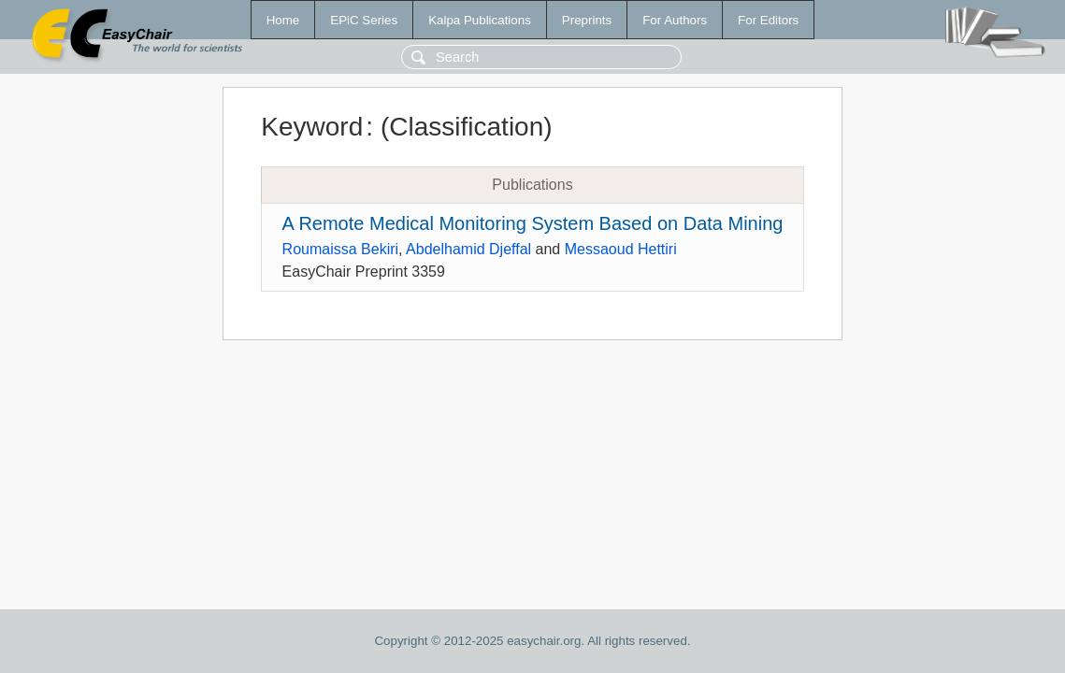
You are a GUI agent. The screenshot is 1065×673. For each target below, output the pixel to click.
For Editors (768, 20)
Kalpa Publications (479, 20)
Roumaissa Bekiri (340, 249)
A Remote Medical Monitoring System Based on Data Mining (533, 223)
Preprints (587, 20)
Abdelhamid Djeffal (468, 249)
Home (283, 20)
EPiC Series (363, 20)
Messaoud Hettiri (621, 249)
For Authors (674, 20)
